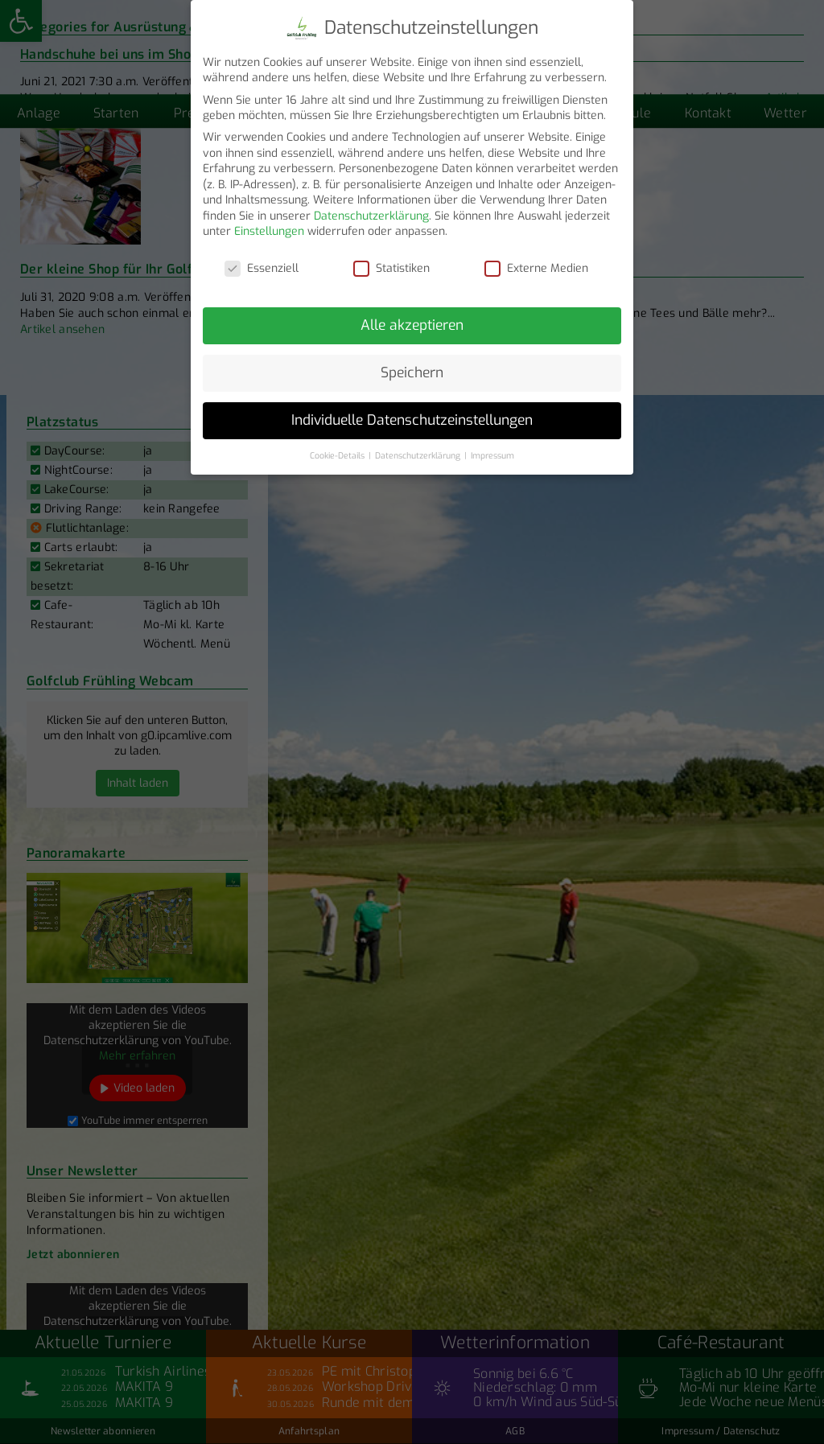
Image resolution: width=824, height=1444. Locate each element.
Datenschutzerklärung (371, 206)
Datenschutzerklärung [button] (419, 445)
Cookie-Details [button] (338, 445)
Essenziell (262, 258)
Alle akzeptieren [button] (412, 315)
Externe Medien (536, 258)
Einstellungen (269, 222)
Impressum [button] (492, 445)
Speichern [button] (412, 362)
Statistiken (391, 258)
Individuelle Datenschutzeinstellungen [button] (412, 410)
